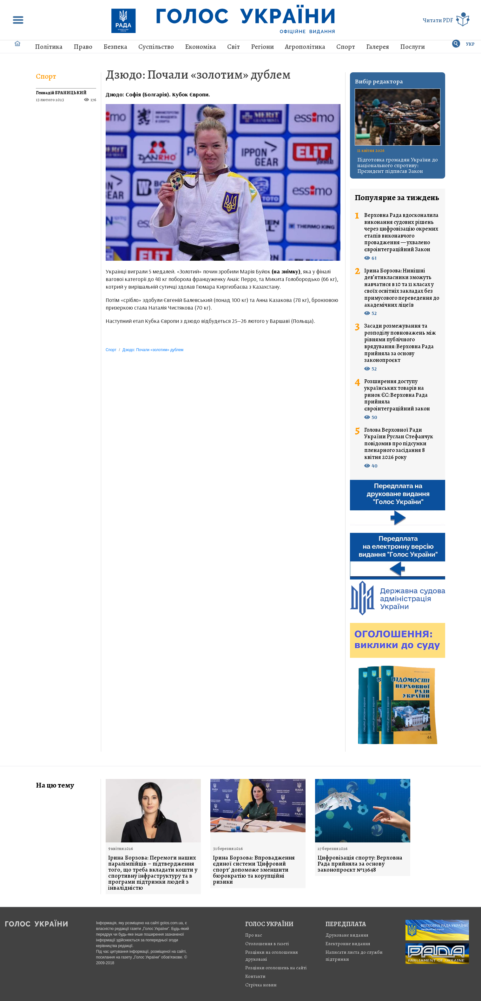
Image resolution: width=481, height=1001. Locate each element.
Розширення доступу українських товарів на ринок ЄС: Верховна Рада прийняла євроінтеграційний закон (397, 395)
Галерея (377, 46)
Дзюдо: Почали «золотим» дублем (198, 74)
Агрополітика (305, 46)
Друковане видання (347, 935)
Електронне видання (348, 943)
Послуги (412, 46)
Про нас (253, 935)
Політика (49, 46)
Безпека (115, 46)
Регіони (262, 46)
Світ (233, 46)
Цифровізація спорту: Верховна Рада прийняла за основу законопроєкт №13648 (360, 864)
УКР (470, 44)
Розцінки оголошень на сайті (276, 968)
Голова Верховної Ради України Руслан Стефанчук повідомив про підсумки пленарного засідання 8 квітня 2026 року (398, 444)
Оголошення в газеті (267, 943)
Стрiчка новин (261, 985)
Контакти (255, 976)
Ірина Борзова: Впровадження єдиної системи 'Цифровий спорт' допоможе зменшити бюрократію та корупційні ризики (254, 870)
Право (83, 46)
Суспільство (156, 46)
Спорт (345, 46)
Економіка (200, 46)
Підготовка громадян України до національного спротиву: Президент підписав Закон (397, 165)
